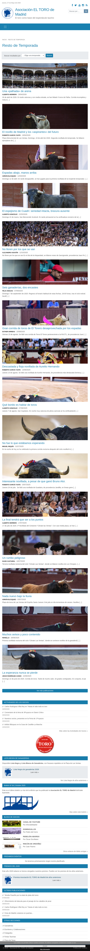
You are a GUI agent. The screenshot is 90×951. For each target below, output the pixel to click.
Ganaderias (8, 926)
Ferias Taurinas (9, 937)
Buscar (49, 55)
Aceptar (45, 946)
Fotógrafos (7, 933)
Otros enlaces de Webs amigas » (75, 851)
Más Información (45, 949)
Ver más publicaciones (45, 691)
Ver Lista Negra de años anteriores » (74, 780)
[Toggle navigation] (5, 26)
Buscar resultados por (12, 56)
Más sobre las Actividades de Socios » (73, 731)
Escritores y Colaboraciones (14, 929)
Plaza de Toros (9, 940)
